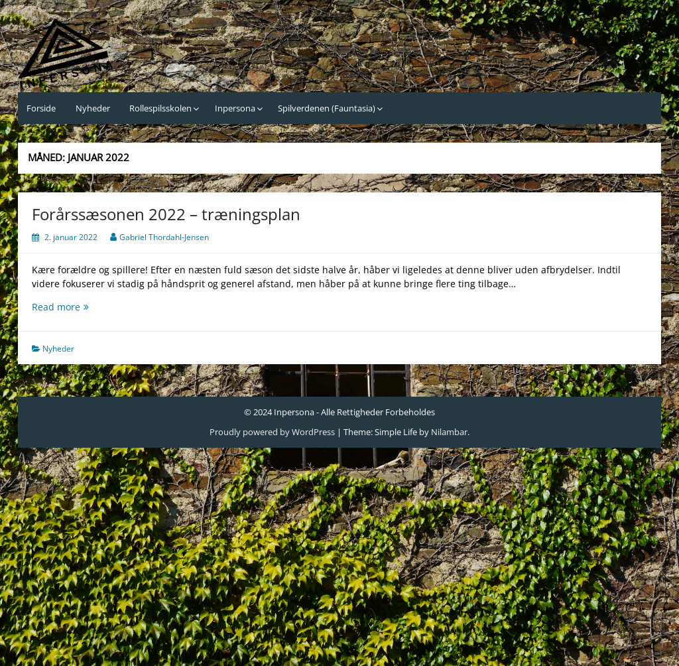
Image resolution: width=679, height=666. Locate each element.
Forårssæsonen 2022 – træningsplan (166, 214)
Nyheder (93, 108)
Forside (41, 108)
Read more (89, 307)
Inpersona (235, 108)
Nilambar (449, 432)
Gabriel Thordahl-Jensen (164, 237)
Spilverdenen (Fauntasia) (326, 108)
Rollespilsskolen (160, 108)
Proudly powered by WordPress (272, 432)
